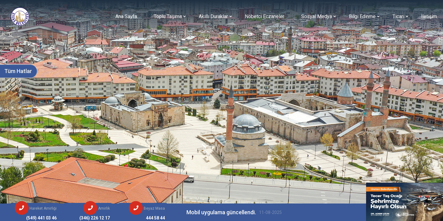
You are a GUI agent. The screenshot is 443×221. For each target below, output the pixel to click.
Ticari (398, 16)
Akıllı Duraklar (213, 16)
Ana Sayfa (126, 16)
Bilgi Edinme (362, 16)
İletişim (429, 16)
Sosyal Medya (316, 16)
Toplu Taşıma (168, 16)
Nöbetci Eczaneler (264, 16)
